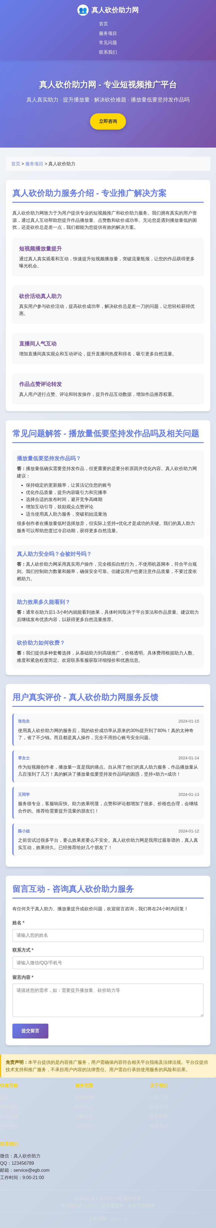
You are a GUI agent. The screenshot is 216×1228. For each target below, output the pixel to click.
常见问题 (108, 42)
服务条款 (159, 1131)
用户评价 (9, 1131)
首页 (103, 23)
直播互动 (84, 1121)
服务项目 (108, 33)
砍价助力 (84, 1112)
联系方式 (159, 1112)
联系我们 (108, 52)
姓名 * (18, 922)
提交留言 (30, 1036)
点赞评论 (84, 1131)
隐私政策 (159, 1121)
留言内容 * (22, 977)
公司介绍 (159, 1103)
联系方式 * (22, 950)
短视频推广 (86, 1103)
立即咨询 (108, 121)
